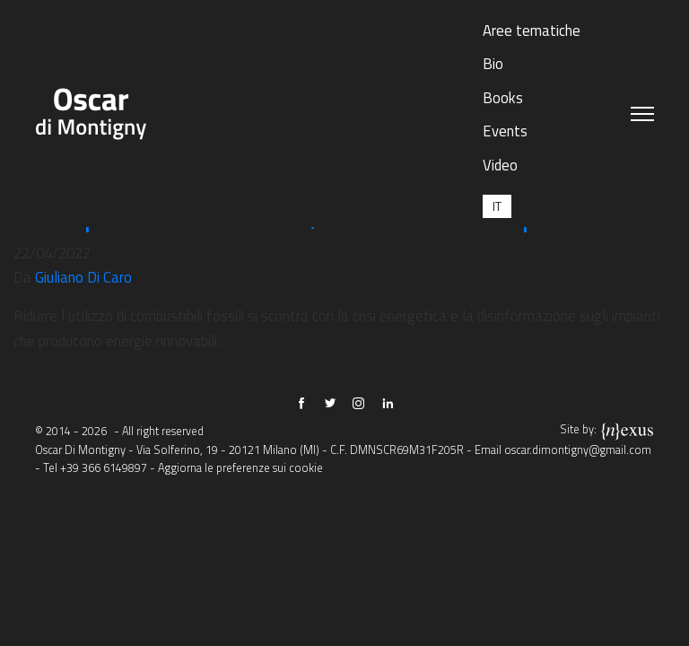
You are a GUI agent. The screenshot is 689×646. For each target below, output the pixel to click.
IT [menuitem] (497, 205)
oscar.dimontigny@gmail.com (577, 449)
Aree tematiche (531, 30)
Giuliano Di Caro (83, 277)
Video (500, 164)
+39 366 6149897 (103, 467)
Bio (493, 63)
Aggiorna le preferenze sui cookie (240, 467)
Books (503, 97)
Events (505, 130)
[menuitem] (497, 206)
